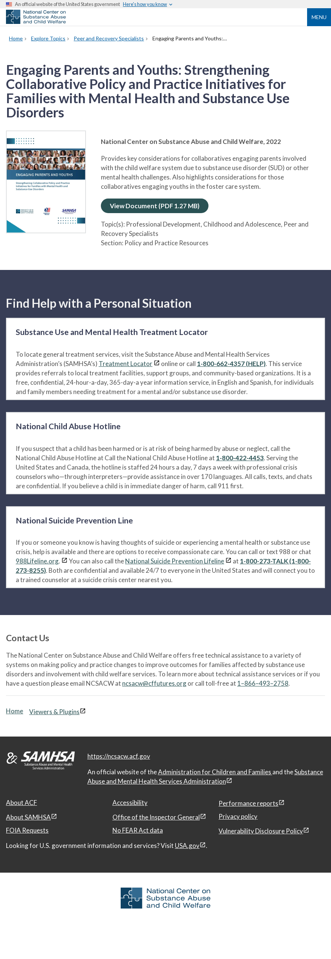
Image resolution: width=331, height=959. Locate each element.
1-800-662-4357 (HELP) (231, 364)
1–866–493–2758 (262, 683)
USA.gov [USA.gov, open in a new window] (187, 845)
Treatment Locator (125, 364)
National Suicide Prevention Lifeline (174, 561)
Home (14, 711)
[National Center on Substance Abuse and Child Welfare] (36, 21)
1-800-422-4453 (240, 458)
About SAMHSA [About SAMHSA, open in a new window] (28, 817)
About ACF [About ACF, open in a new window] (21, 802)
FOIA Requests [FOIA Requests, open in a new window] (27, 830)
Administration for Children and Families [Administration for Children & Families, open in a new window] (215, 772)
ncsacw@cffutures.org (154, 683)
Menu (319, 17)
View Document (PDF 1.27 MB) (154, 206)
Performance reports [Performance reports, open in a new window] (248, 803)
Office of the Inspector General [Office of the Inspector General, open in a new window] (156, 817)
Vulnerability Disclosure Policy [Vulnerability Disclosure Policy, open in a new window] (261, 831)
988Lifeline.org (37, 561)
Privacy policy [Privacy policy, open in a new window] (238, 816)
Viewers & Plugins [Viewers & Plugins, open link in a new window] (54, 712)
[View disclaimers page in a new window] (157, 364)
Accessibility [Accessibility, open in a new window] (130, 802)
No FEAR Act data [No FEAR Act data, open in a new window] (137, 830)
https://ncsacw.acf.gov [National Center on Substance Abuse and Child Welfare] (118, 756)
